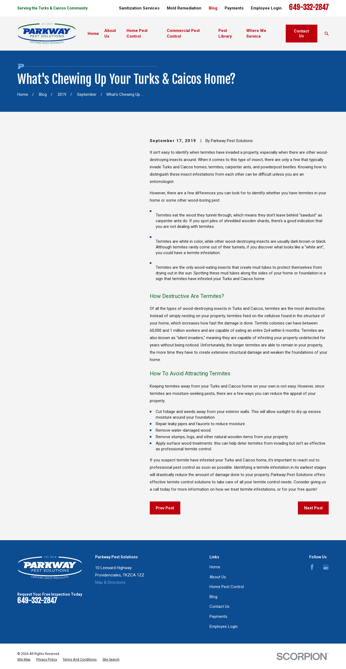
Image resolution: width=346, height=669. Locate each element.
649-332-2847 (309, 7)
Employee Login (266, 8)
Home (214, 567)
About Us (217, 577)
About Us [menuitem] (110, 33)
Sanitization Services (139, 8)
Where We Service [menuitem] (256, 33)
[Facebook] (312, 567)
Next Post (313, 508)
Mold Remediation (184, 8)
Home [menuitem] (93, 33)
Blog (213, 8)
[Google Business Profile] (326, 567)
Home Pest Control (226, 586)
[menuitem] (24, 659)
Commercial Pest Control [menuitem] (183, 33)
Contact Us (301, 33)
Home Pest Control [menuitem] (137, 33)
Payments (234, 8)
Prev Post (165, 508)
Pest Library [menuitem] (225, 33)
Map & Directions (110, 582)
